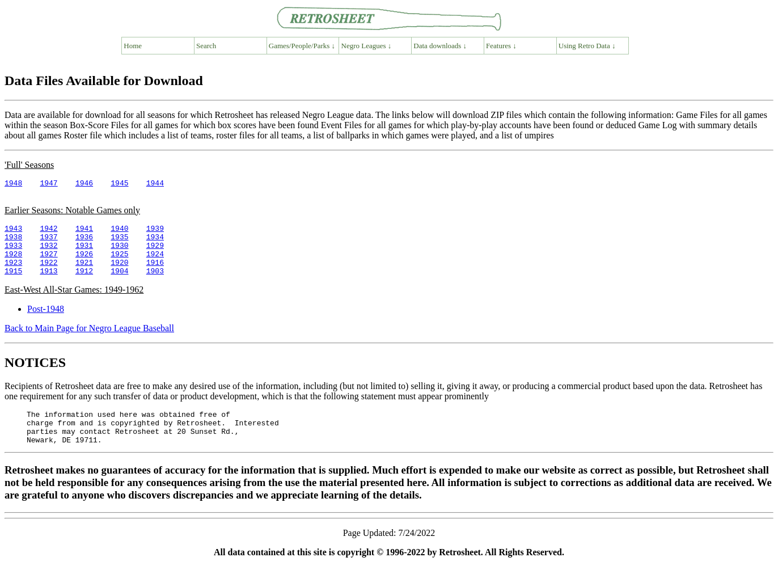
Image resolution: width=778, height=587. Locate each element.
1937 (48, 243)
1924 (155, 264)
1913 (48, 284)
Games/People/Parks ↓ (302, 45)
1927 (48, 264)
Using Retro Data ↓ (587, 45)
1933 (13, 253)
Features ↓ (501, 45)
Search (206, 45)
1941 (84, 233)
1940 (119, 233)
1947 (48, 184)
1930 (119, 253)
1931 (84, 253)
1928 (13, 264)
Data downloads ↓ (440, 45)
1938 (13, 243)
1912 (84, 284)
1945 (119, 184)
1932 (48, 253)
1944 (155, 184)
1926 (84, 264)
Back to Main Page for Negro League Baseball (89, 342)
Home (133, 45)
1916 (155, 274)
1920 (119, 274)
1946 (84, 184)
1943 (13, 233)
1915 (13, 284)
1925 (119, 264)
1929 (155, 253)
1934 (155, 243)
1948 (13, 184)
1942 (48, 233)
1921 (84, 274)
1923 (13, 274)
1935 (119, 243)
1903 (155, 284)
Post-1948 (45, 322)
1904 (119, 284)
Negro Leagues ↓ (366, 45)
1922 (48, 274)
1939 (155, 233)
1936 (84, 243)
